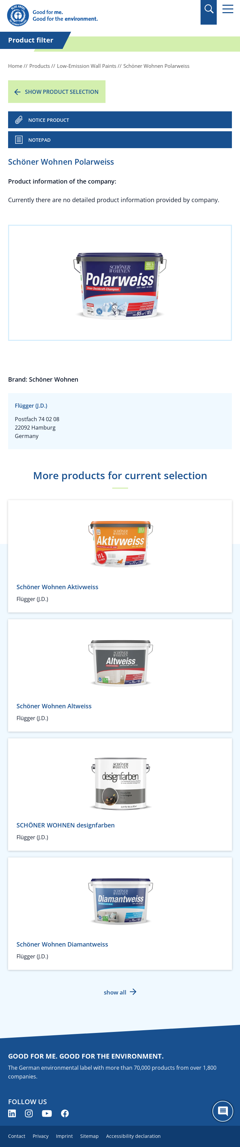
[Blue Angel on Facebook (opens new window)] (65, 1113)
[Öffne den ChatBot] (222, 1111)
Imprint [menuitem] (64, 1136)
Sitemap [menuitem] (89, 1136)
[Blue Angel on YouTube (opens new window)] (47, 1113)
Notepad (39, 140)
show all (115, 992)
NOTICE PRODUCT (48, 120)
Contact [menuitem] (16, 1136)
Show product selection (62, 91)
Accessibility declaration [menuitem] (133, 1136)
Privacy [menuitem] (41, 1136)
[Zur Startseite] (86, 15)
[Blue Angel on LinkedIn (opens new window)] (12, 1113)
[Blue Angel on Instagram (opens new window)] (29, 1113)
